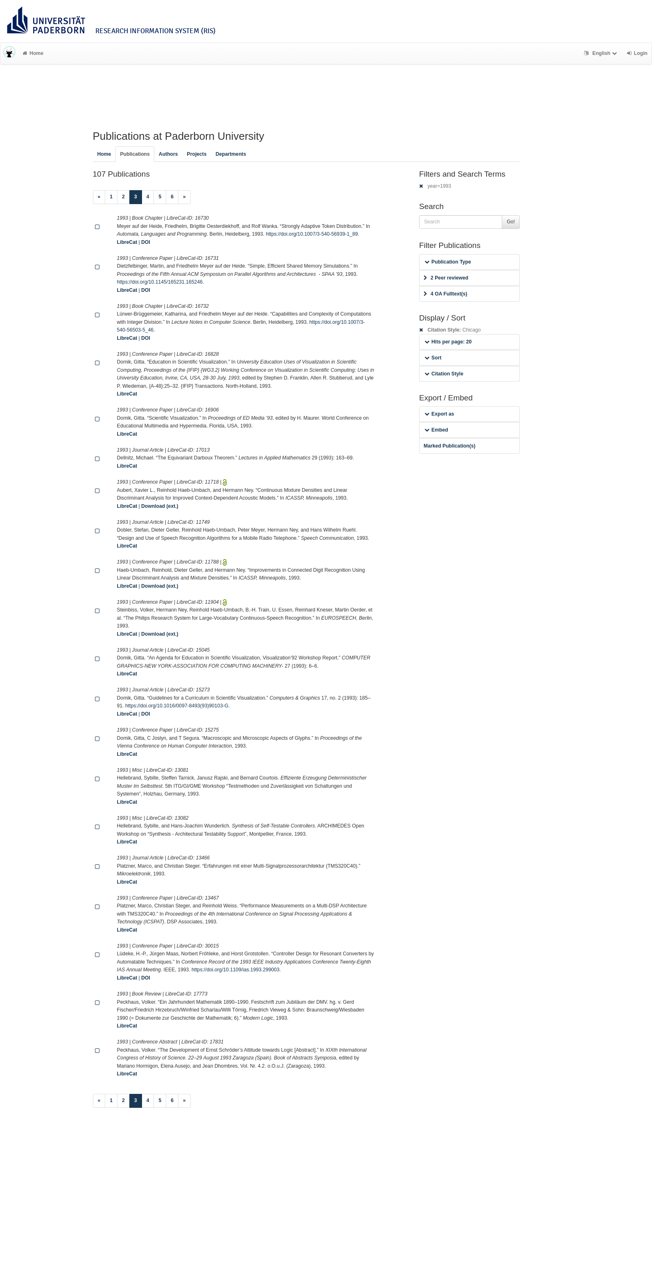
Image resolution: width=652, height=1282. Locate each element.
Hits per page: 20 (448, 342)
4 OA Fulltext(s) (445, 294)
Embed (436, 430)
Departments (231, 154)
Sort (432, 358)
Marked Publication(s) (450, 446)
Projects (197, 154)
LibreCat (127, 242)
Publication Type (447, 262)
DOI (145, 242)
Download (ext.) (159, 506)
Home (33, 53)
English (601, 53)
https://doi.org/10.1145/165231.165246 (160, 282)
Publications (134, 154)
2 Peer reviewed (446, 278)
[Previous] (99, 197)
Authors (168, 154)
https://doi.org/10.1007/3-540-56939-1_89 (312, 234)
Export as (439, 414)
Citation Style (443, 374)
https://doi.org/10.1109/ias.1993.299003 (236, 970)
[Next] (184, 197)
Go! (511, 222)
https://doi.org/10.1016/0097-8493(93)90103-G (176, 706)
